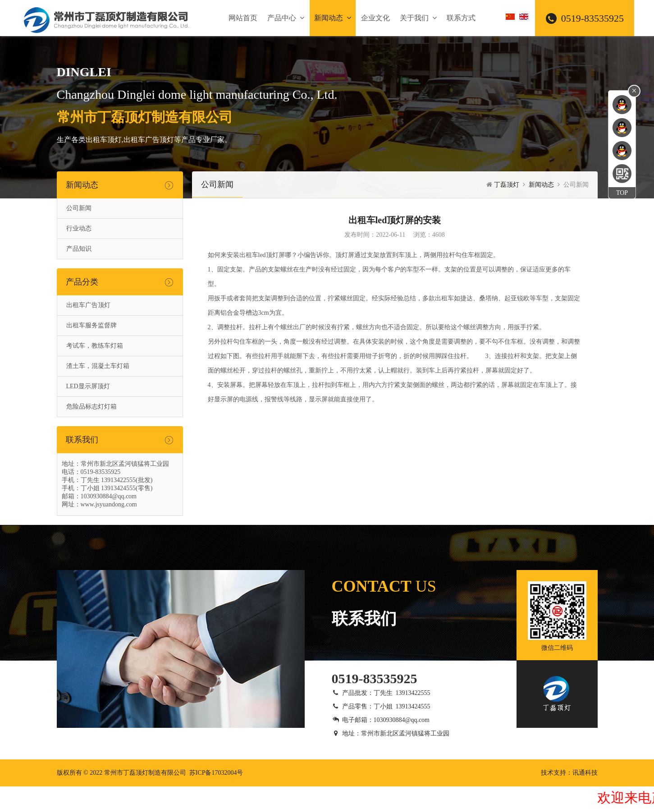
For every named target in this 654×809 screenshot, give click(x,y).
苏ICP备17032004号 (216, 772)
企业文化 (375, 18)
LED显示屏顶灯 (88, 386)
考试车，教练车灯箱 (94, 345)
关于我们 (418, 18)
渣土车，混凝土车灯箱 (97, 366)
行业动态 (78, 228)
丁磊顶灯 (506, 184)
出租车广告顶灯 (88, 305)
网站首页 (243, 18)
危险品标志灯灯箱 (91, 406)
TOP (622, 192)
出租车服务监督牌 (91, 325)
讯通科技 (585, 772)
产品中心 (285, 18)
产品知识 (78, 248)
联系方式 (461, 18)
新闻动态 (332, 18)
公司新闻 (78, 208)
